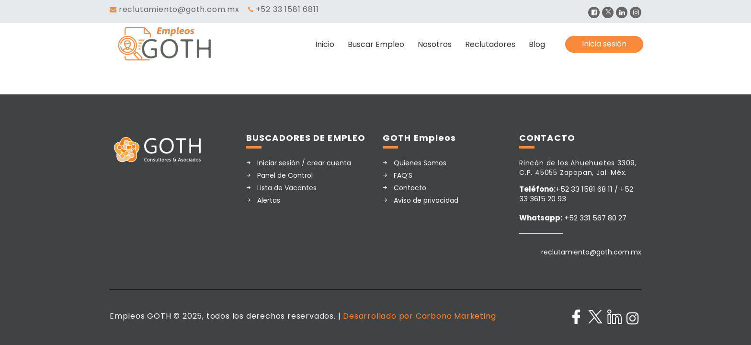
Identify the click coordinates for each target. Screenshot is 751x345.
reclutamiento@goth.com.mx (179, 9)
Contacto (410, 188)
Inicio (324, 44)
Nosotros (435, 44)
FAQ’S (403, 175)
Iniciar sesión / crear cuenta (304, 163)
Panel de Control (285, 175)
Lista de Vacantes (287, 188)
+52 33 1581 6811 (287, 9)
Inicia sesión (604, 43)
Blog (537, 44)
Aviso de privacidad (426, 200)
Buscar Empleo (376, 44)
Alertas (268, 200)
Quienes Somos (420, 163)
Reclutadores (490, 44)
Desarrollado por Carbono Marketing (419, 316)
